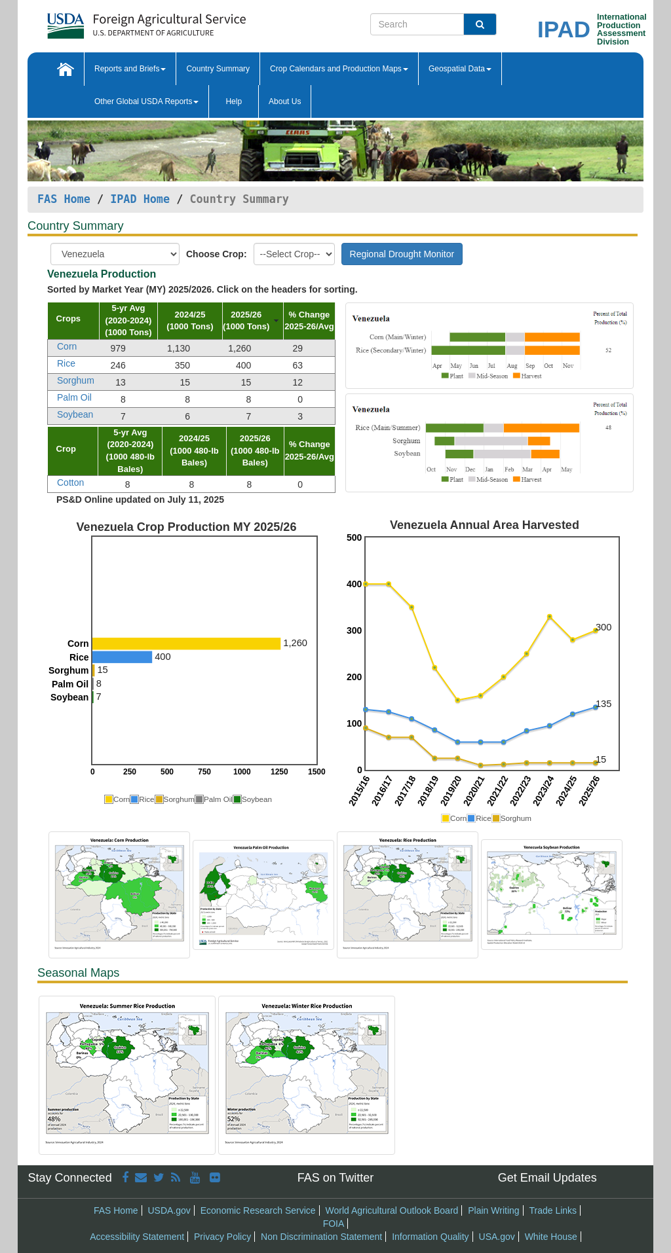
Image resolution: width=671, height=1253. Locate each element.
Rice (66, 363)
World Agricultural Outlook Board (392, 1210)
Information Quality (430, 1236)
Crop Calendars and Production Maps (339, 68)
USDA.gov (169, 1210)
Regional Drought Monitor (402, 254)
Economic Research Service (258, 1210)
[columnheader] (74, 320)
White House (551, 1236)
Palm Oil (74, 397)
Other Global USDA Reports (146, 101)
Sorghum (75, 380)
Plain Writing (493, 1210)
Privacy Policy (222, 1236)
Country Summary (218, 68)
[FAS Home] (146, 21)
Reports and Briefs (130, 68)
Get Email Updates (547, 1177)
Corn (67, 346)
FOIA (334, 1223)
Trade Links (553, 1210)
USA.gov (497, 1236)
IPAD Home (140, 199)
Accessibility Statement (137, 1236)
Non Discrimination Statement (321, 1236)
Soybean (75, 414)
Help (233, 101)
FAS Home (63, 199)
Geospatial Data (460, 68)
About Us (285, 101)
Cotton (70, 482)
